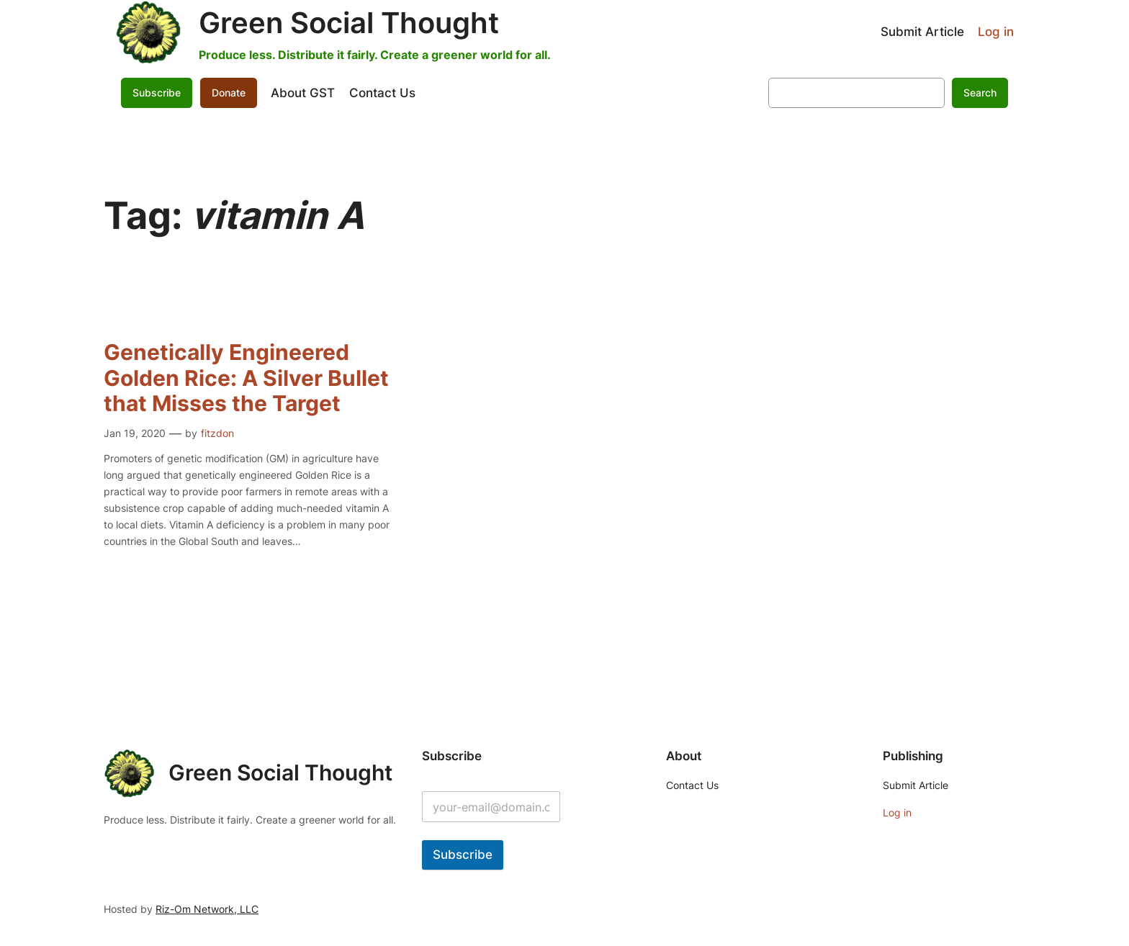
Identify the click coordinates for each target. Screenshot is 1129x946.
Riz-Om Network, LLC (207, 909)
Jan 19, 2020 (135, 433)
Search (980, 92)
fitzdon (217, 433)
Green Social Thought (349, 22)
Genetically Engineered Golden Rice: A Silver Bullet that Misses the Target (246, 378)
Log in (996, 31)
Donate (229, 92)
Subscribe (156, 92)
